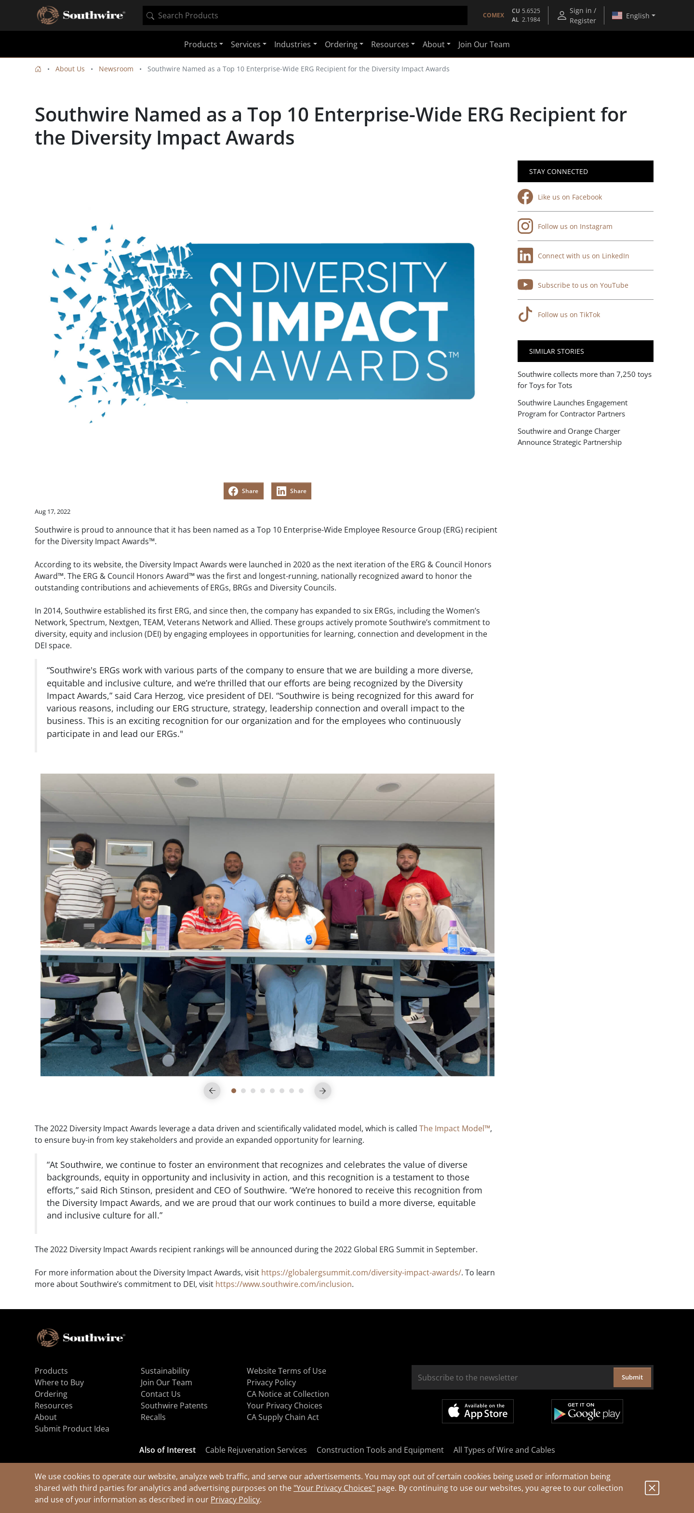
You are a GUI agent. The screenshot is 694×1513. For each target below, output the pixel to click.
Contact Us (161, 1394)
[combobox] (305, 15)
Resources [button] (390, 44)
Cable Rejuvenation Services (256, 1450)
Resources (54, 1405)
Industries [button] (292, 44)
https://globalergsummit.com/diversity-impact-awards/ (361, 1272)
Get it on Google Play (587, 1411)
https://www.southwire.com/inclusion (283, 1284)
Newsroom (116, 68)
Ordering (51, 1394)
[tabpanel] (267, 925)
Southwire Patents (174, 1405)
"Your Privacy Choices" (334, 1488)
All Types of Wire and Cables (504, 1450)
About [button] (434, 44)
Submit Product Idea (72, 1428)
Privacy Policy (235, 1499)
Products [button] (200, 44)
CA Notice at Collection (288, 1394)
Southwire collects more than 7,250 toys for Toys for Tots (585, 379)
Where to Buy (59, 1382)
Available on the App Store (478, 1411)
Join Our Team (484, 44)
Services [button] (246, 44)
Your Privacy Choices (284, 1405)
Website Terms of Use (286, 1371)
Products (51, 1371)
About (46, 1417)
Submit (632, 1377)
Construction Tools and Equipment (380, 1450)
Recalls (153, 1417)
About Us (70, 68)
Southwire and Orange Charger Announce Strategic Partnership (570, 436)
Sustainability (165, 1371)
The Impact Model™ (454, 1128)
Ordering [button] (341, 44)
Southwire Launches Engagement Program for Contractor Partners (572, 408)
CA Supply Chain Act (283, 1417)
